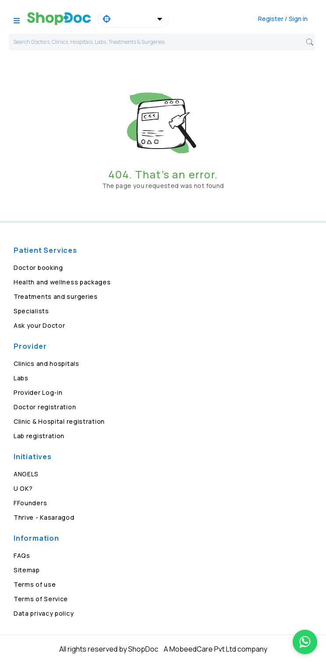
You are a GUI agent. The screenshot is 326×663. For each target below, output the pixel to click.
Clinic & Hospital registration (59, 421)
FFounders (30, 503)
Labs (21, 378)
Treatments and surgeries (56, 296)
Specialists (31, 311)
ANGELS (26, 474)
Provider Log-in (38, 392)
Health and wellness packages (62, 282)
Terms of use (35, 584)
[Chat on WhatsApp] (305, 642)
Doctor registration (45, 407)
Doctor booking (38, 267)
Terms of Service (41, 599)
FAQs (22, 555)
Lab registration (39, 436)
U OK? (23, 488)
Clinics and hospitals (46, 363)
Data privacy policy (44, 613)
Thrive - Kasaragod (44, 517)
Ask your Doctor (39, 325)
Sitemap (27, 570)
